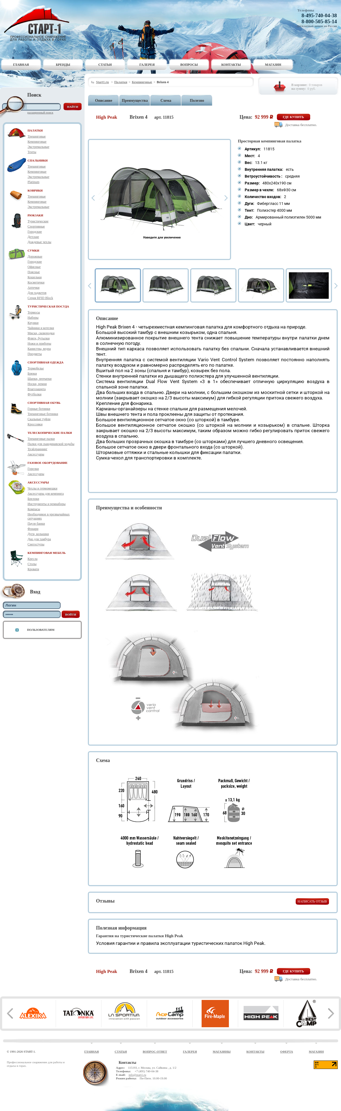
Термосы (34, 312)
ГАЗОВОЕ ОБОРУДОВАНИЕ (48, 462)
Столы (32, 564)
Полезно (197, 100)
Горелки (33, 469)
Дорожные (35, 256)
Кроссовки (35, 424)
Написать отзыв (312, 901)
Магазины (222, 1051)
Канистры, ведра (39, 349)
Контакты (231, 65)
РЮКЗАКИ (35, 215)
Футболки (34, 394)
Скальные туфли (39, 419)
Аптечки (34, 287)
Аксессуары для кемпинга (46, 493)
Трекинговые (37, 136)
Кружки (33, 323)
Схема (165, 100)
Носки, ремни (37, 384)
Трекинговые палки (41, 439)
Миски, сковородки (41, 333)
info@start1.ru (137, 1074)
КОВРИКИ (35, 190)
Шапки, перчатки (40, 379)
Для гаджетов (37, 293)
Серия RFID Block (40, 298)
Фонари (33, 529)
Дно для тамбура (39, 539)
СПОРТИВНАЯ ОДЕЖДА (46, 362)
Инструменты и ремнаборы (46, 504)
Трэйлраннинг (37, 449)
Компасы (34, 509)
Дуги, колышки (38, 534)
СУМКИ (33, 250)
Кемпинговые (37, 142)
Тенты (32, 152)
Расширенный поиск (40, 112)
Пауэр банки (36, 523)
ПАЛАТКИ (35, 130)
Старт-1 (39, 23)
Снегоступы (36, 544)
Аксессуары (36, 454)
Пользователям (41, 629)
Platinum (33, 182)
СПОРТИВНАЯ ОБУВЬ (44, 402)
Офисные (34, 267)
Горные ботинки (39, 409)
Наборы (33, 317)
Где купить (293, 117)
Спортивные (36, 226)
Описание (103, 100)
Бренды (63, 65)
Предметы (35, 354)
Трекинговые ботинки (43, 414)
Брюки (32, 373)
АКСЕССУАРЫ (38, 482)
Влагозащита (37, 389)
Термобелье (36, 368)
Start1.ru (102, 82)
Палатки (120, 82)
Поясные (34, 272)
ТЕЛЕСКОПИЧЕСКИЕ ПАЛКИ (50, 432)
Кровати (33, 569)
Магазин (273, 65)
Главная (21, 65)
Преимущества (135, 100)
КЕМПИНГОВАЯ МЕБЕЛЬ (47, 552)
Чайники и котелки (41, 328)
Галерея (147, 65)
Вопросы (189, 65)
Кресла (32, 559)
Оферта (286, 1051)
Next (226, 198)
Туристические (38, 221)
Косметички (36, 282)
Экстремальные (38, 147)
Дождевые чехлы (39, 242)
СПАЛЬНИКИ (38, 160)
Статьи (105, 65)
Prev (93, 198)
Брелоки (33, 499)
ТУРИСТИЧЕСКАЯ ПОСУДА (48, 306)
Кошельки (35, 277)
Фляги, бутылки (39, 338)
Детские (33, 237)
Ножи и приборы (39, 343)
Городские (35, 232)
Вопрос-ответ (155, 1051)
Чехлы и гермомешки (42, 488)
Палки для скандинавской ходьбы (51, 444)
